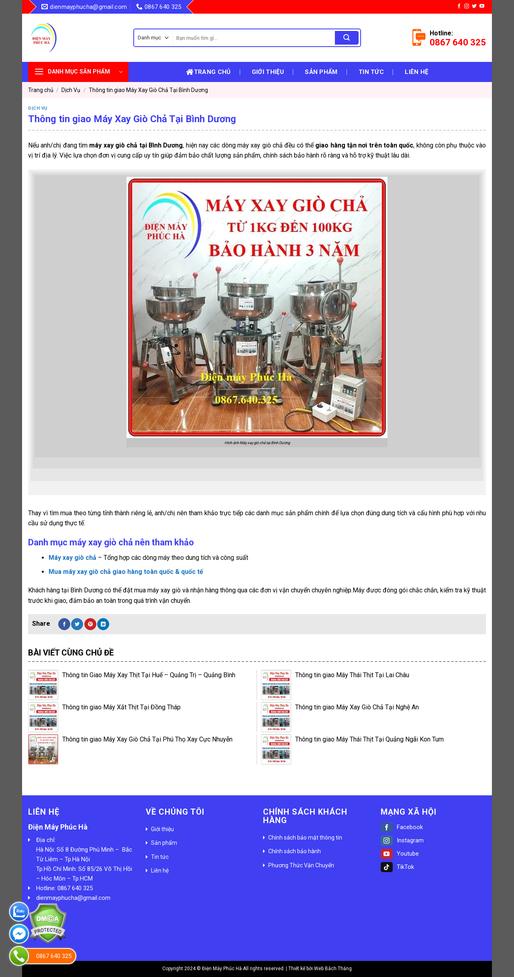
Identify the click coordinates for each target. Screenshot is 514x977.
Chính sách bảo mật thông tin (305, 837)
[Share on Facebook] (64, 624)
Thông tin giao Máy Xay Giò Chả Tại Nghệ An (357, 707)
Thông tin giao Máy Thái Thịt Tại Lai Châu (352, 675)
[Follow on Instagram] (466, 6)
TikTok (397, 866)
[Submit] (346, 38)
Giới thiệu (268, 72)
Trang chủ (208, 72)
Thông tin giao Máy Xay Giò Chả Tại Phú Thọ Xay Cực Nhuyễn (147, 739)
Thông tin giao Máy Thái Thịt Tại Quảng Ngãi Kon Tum (369, 739)
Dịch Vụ (70, 90)
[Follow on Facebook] (459, 6)
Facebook (402, 827)
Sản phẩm (321, 72)
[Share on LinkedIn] (103, 624)
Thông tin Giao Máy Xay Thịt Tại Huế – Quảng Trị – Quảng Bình (148, 675)
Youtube (400, 853)
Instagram (402, 840)
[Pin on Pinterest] (90, 624)
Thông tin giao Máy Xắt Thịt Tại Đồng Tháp (121, 707)
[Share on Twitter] (77, 624)
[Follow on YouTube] (481, 6)
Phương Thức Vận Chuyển (301, 865)
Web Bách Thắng (333, 968)
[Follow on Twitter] (474, 6)
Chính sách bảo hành (294, 851)
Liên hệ (416, 72)
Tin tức (371, 72)
